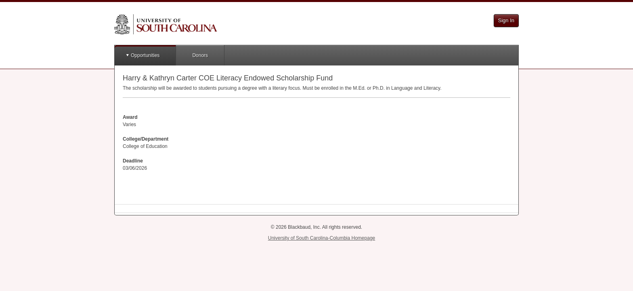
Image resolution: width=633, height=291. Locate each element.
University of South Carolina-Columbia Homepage (321, 238)
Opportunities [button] (145, 55)
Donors (200, 55)
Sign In (506, 20)
